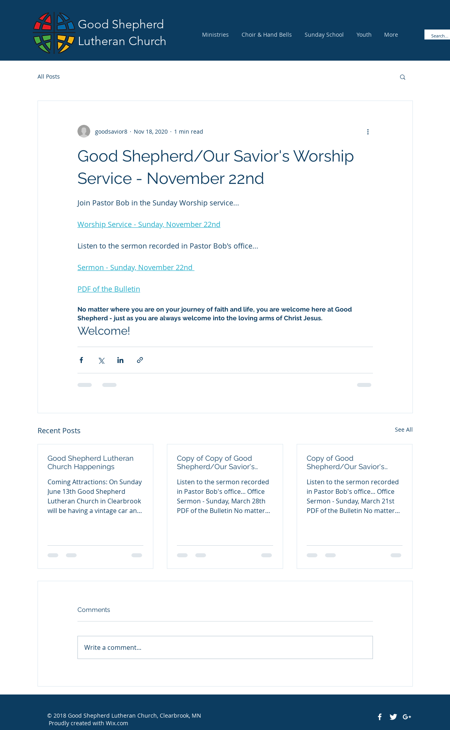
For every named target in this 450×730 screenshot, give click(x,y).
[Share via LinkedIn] (120, 360)
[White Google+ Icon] (406, 716)
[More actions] (368, 131)
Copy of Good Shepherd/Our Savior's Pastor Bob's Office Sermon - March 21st (352, 462)
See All (404, 429)
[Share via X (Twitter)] (101, 360)
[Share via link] (140, 360)
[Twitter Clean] (393, 716)
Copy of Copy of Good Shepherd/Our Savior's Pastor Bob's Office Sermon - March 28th (223, 462)
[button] (402, 76)
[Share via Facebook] (81, 360)
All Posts (49, 76)
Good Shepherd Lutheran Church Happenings (91, 462)
